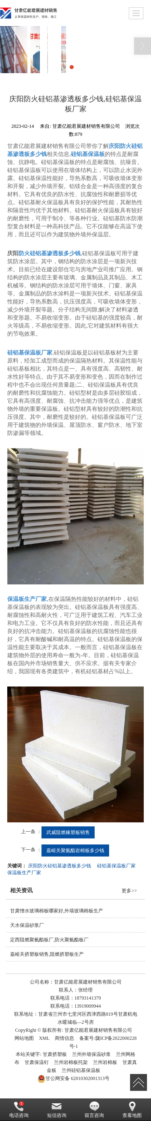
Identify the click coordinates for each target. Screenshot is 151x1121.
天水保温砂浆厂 (27, 925)
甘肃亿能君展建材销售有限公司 (98, 1030)
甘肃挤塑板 (55, 1054)
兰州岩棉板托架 (71, 1062)
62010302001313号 (73, 1078)
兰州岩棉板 (105, 1062)
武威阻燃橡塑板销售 (68, 832)
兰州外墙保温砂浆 (91, 1054)
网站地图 (24, 1038)
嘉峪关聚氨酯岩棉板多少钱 (75, 850)
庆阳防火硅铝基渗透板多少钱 (59, 866)
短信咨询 (56, 1109)
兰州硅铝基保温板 (81, 1070)
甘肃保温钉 (37, 1062)
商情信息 (64, 1038)
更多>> (129, 891)
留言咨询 (94, 1109)
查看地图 (132, 1109)
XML (44, 1038)
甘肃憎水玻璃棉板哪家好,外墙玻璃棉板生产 (56, 911)
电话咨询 (19, 1109)
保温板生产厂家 (24, 872)
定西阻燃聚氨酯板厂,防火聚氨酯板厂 (49, 940)
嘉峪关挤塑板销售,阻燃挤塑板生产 (47, 954)
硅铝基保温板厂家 (116, 866)
